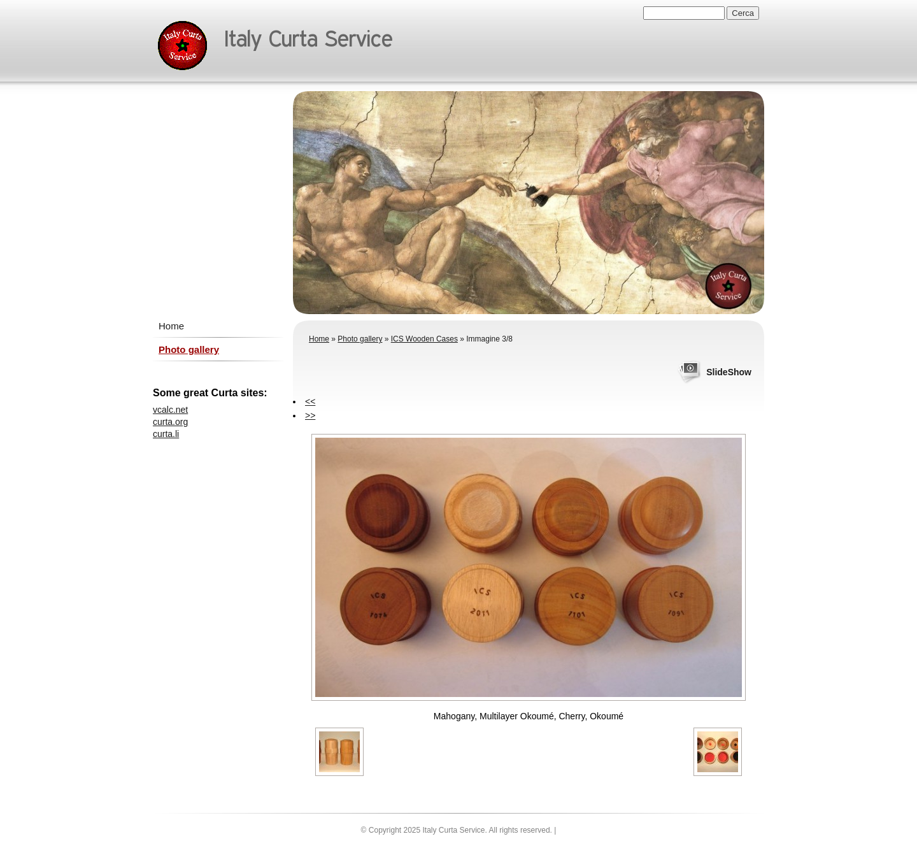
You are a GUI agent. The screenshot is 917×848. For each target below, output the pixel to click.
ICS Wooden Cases (424, 338)
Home (319, 338)
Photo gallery (360, 338)
